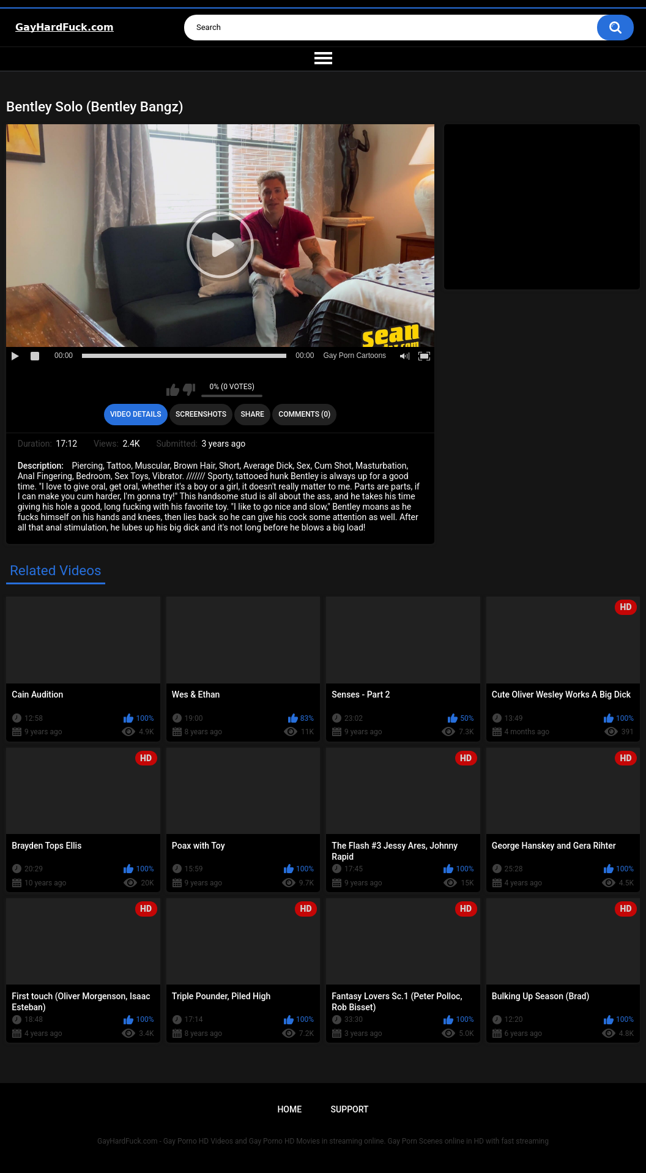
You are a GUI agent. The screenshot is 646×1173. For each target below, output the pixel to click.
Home (289, 1109)
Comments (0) (304, 414)
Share (252, 414)
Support (350, 1109)
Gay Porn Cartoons (354, 355)
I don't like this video (188, 390)
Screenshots (201, 414)
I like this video (172, 390)
